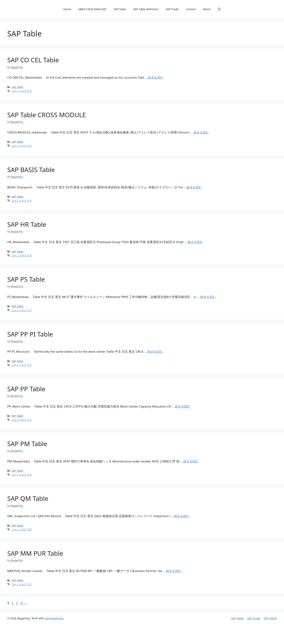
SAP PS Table (26, 279)
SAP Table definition (145, 9)
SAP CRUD (270, 618)
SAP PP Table (26, 389)
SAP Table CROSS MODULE (46, 114)
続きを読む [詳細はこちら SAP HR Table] (195, 242)
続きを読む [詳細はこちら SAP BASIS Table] (194, 187)
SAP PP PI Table (30, 334)
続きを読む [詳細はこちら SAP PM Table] (191, 461)
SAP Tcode (172, 9)
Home (67, 9)
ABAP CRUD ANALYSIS (92, 9)
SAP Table (120, 9)
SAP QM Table (27, 498)
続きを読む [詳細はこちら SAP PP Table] (182, 406)
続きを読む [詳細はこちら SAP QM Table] (182, 516)
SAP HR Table (26, 224)
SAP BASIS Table (31, 169)
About (207, 9)
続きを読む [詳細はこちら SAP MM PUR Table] (173, 571)
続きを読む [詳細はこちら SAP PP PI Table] (155, 351)
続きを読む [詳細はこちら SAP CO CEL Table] (155, 77)
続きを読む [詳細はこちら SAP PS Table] (208, 297)
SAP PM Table (27, 443)
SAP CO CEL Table (33, 60)
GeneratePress (54, 618)
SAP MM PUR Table (35, 553)
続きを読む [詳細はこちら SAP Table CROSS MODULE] (201, 132)
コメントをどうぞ (21, 91)
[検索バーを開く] (219, 9)
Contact (191, 9)
